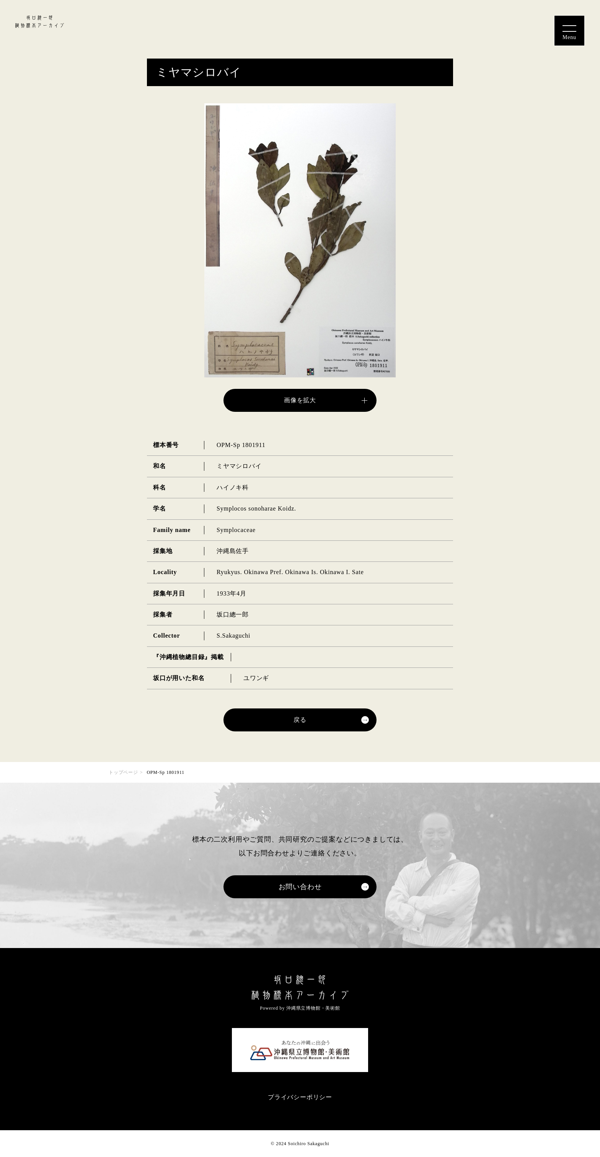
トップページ (123, 772)
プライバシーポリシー (300, 1097)
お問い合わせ (300, 887)
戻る (300, 719)
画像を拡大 (300, 400)
